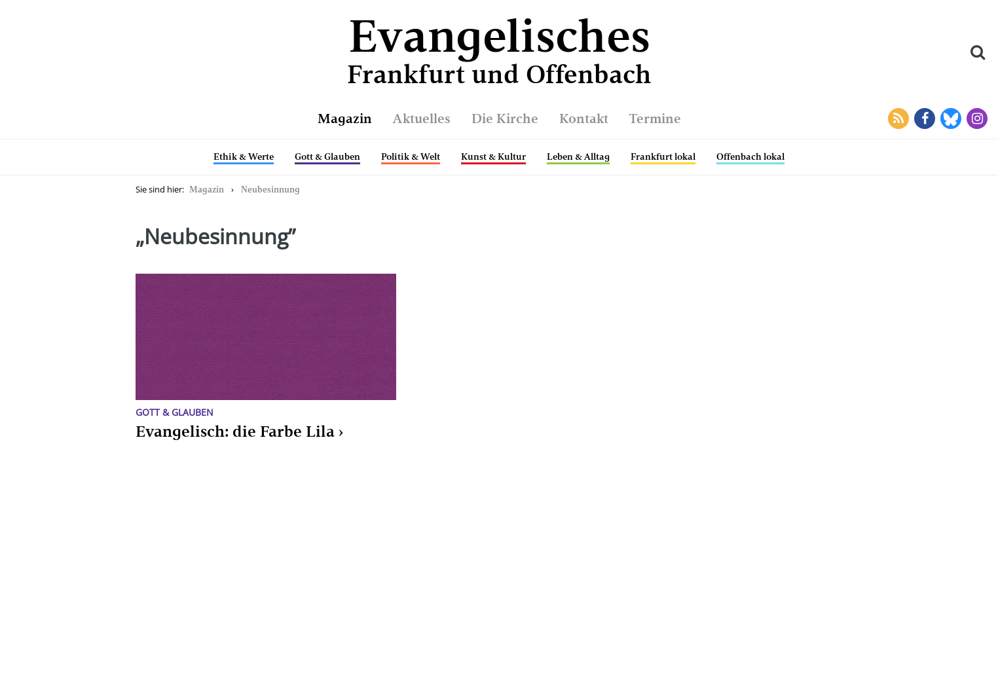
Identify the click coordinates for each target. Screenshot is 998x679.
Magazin (345, 118)
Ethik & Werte (243, 156)
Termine (655, 118)
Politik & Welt (410, 156)
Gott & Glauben (327, 156)
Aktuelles (422, 118)
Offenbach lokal (750, 156)
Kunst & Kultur (493, 156)
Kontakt (583, 118)
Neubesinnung (270, 189)
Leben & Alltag (578, 156)
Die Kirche (504, 118)
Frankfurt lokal (663, 156)
